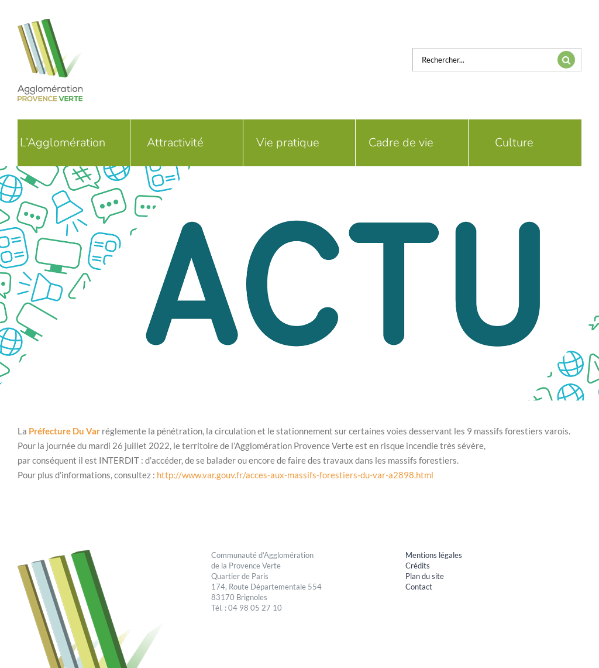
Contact (418, 586)
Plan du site (424, 576)
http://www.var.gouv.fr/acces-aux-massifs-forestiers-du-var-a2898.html (295, 475)
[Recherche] (566, 59)
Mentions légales (433, 555)
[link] (64, 431)
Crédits (417, 565)
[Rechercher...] (482, 59)
